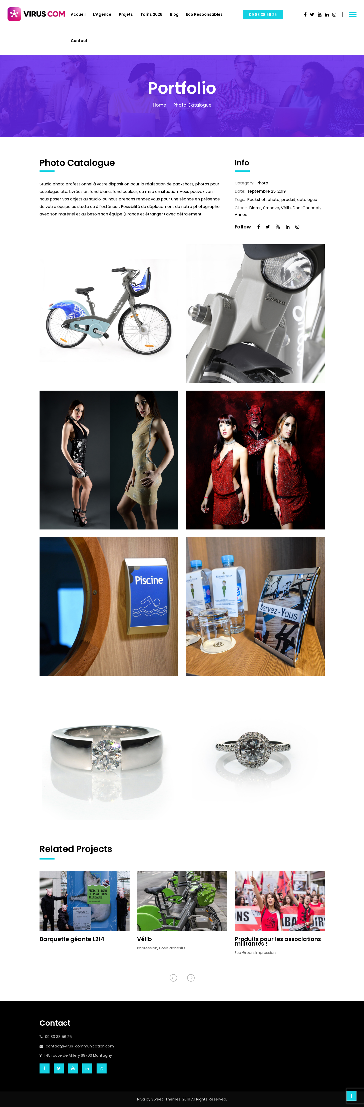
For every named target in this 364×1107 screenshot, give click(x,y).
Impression (147, 948)
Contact (79, 40)
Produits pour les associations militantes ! (278, 941)
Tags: (240, 199)
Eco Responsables (204, 14)
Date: (240, 191)
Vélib (144, 939)
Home (159, 105)
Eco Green (244, 952)
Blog (174, 14)
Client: (241, 208)
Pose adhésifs (172, 948)
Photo (262, 183)
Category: (244, 183)
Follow (243, 226)
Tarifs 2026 (151, 14)
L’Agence (102, 14)
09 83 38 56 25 (263, 14)
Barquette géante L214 (72, 939)
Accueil (78, 14)
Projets (126, 14)
